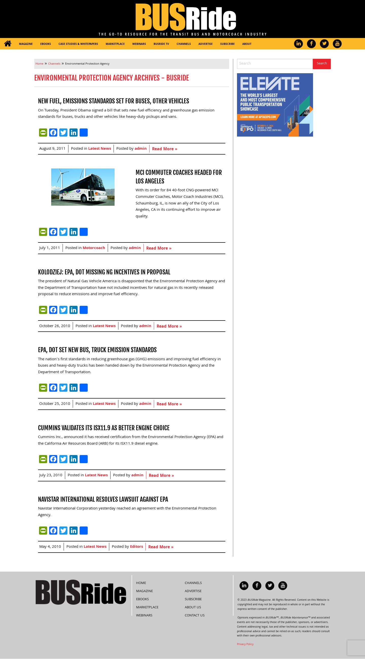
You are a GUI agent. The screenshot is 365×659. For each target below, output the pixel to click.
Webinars (139, 44)
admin (141, 149)
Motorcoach (94, 248)
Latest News (99, 149)
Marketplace (115, 44)
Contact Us (195, 615)
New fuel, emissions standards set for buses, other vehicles (113, 101)
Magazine (26, 44)
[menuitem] (7, 43)
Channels (184, 44)
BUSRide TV (161, 44)
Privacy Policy (245, 644)
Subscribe (227, 44)
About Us (193, 607)
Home (141, 583)
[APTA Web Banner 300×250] (275, 105)
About (246, 44)
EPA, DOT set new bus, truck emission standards (97, 350)
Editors (136, 547)
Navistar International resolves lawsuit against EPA (103, 499)
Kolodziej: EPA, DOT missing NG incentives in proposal (104, 272)
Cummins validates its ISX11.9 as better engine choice (104, 428)
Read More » (164, 149)
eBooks (45, 44)
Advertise (205, 44)
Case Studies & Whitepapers (78, 44)
